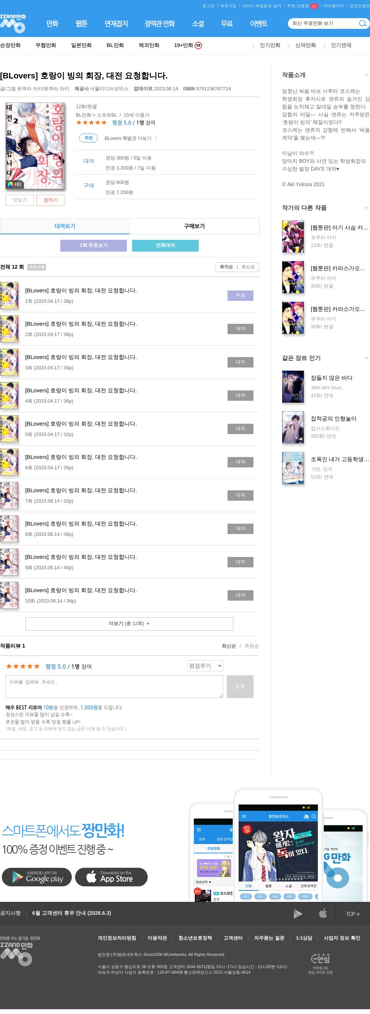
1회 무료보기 (94, 245)
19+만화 (188, 45)
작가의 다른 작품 (325, 208)
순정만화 (10, 45)
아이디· (249, 6)
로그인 (208, 6)
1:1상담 (304, 938)
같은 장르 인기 (325, 358)
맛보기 (20, 200)
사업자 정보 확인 (342, 938)
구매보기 (194, 226)
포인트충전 (360, 6)
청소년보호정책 (195, 938)
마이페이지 (334, 6)
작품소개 (325, 75)
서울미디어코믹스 (102, 88)
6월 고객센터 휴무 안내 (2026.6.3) (71, 913)
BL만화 (115, 45)
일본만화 (81, 45)
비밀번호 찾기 (269, 6)
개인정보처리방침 (117, 938)
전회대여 (165, 245)
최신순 (244, 266)
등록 (240, 686)
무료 (240, 295)
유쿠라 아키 (30, 88)
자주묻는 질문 (269, 938)
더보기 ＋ (129, 623)
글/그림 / (34, 88)
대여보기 (64, 226)
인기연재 (341, 45)
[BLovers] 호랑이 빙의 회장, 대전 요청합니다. (84, 75)
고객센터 (233, 938)
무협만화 (46, 45)
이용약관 (157, 938)
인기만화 (270, 45)
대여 (240, 328)
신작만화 (305, 45)
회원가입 (228, 6)
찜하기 (51, 200)
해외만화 (149, 45)
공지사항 (10, 913)
